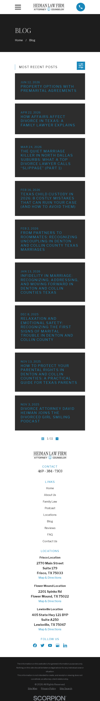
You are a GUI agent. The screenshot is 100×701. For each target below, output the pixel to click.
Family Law (50, 501)
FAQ (50, 534)
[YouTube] (50, 645)
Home (50, 488)
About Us (50, 495)
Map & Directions (49, 577)
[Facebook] (35, 645)
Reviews (50, 528)
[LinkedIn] (65, 645)
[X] (42, 645)
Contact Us (50, 541)
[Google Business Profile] (57, 645)
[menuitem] (32, 688)
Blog (50, 521)
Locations (50, 514)
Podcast (50, 508)
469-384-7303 (50, 471)
